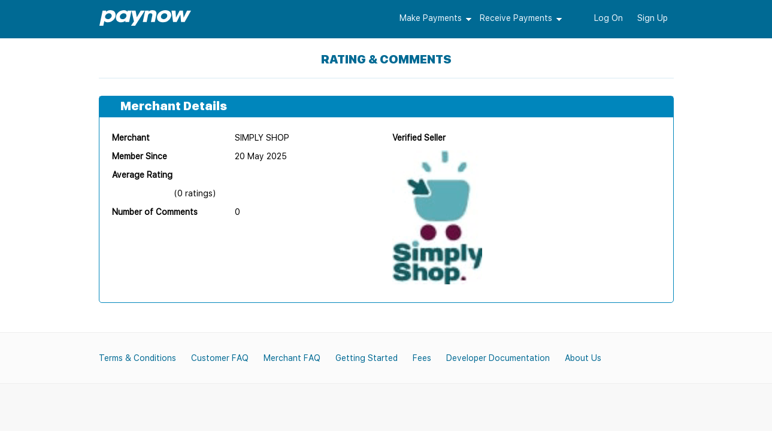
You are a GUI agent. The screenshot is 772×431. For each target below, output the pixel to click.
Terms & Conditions (137, 358)
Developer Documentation (498, 358)
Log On (608, 18)
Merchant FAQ (292, 358)
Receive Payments (516, 18)
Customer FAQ (220, 358)
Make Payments (430, 18)
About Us (583, 358)
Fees (422, 358)
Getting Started (366, 358)
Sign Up (652, 18)
